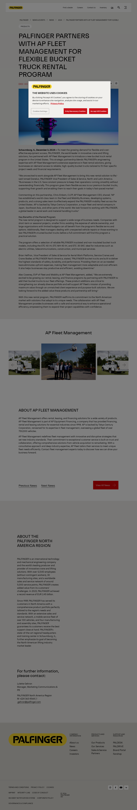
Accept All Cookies (98, 111)
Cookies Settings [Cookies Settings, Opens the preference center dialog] (40, 111)
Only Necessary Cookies (75, 111)
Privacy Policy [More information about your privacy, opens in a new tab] (57, 103)
